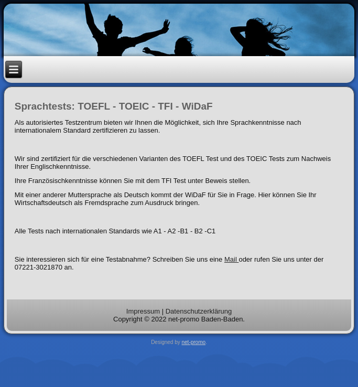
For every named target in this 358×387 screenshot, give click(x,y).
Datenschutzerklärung (199, 311)
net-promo (194, 342)
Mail (231, 259)
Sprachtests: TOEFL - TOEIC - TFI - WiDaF (114, 106)
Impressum (143, 311)
